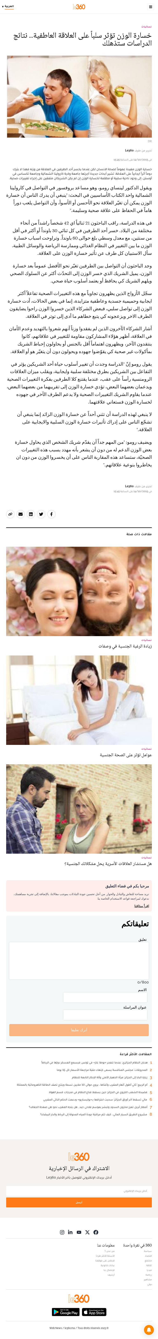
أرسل (79, 1202)
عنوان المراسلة (135, 1007)
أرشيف (111, 1274)
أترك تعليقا (79, 1030)
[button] (149, 1330)
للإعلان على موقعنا (105, 1260)
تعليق (142, 939)
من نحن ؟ (110, 1251)
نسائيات (146, 26)
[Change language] (9, 7)
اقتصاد (148, 1255)
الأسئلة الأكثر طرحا (105, 1255)
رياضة (149, 1274)
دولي (149, 1284)
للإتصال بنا (109, 1270)
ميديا (149, 1270)
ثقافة (149, 1265)
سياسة (148, 1251)
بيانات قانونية (108, 1265)
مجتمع (148, 1260)
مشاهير (148, 1279)
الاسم (142, 990)
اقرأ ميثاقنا (141, 906)
